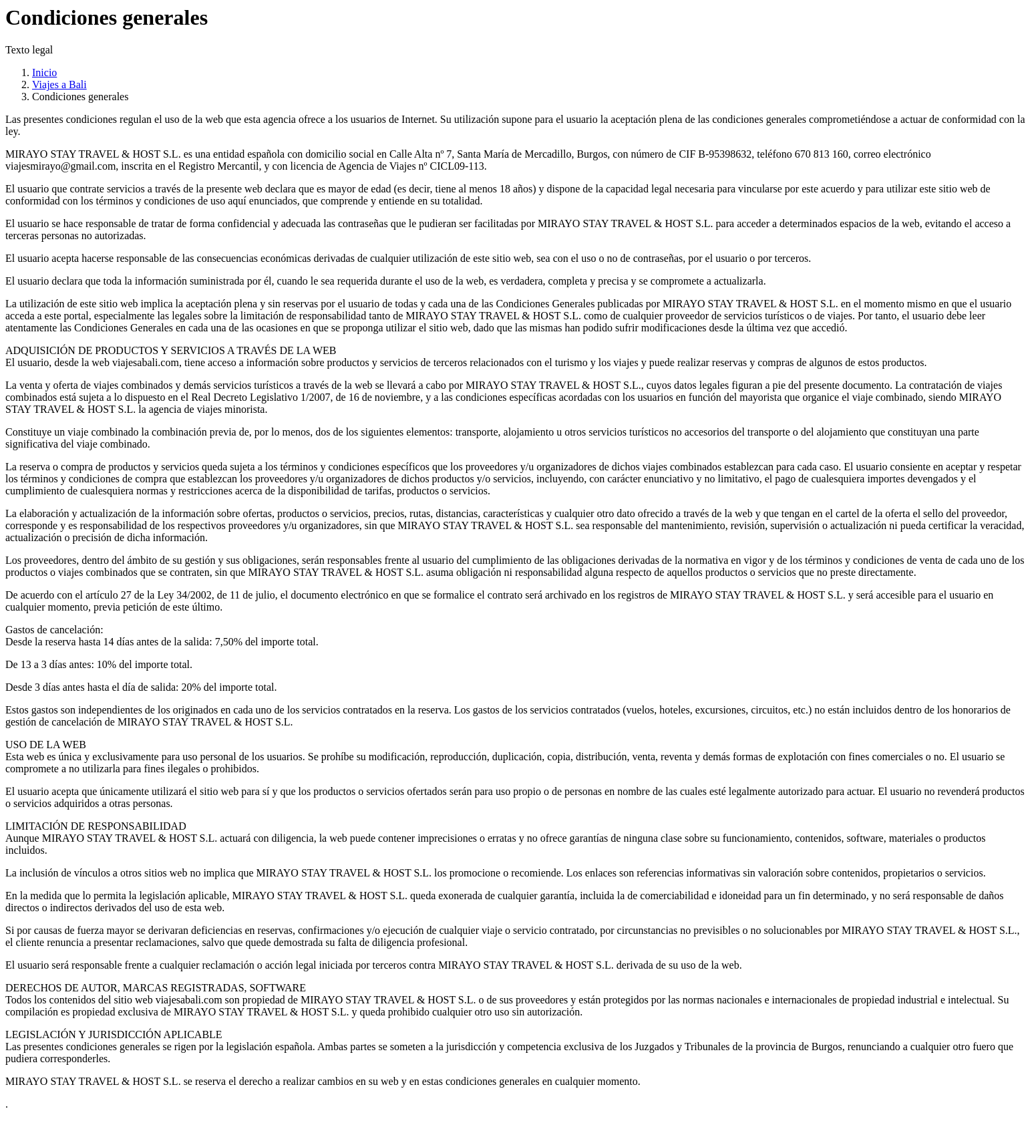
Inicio (44, 72)
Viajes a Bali (59, 84)
